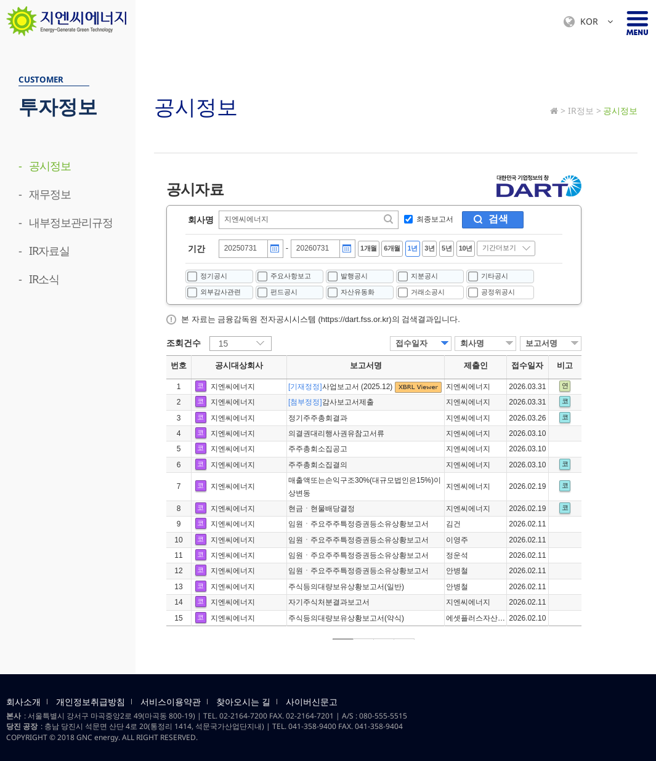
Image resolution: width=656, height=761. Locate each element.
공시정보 (620, 110)
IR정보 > (584, 110)
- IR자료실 (44, 250)
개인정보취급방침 (90, 702)
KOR (588, 21)
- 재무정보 (44, 194)
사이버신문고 (312, 702)
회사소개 (23, 702)
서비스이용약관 (170, 702)
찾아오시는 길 (243, 702)
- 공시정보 (44, 165)
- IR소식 (38, 279)
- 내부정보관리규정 (65, 222)
